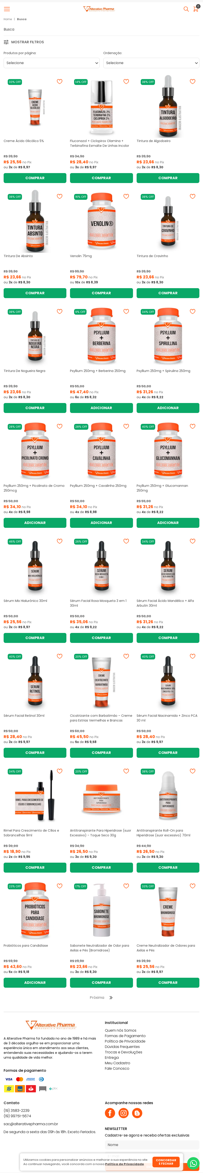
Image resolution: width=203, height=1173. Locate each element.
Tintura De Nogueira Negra (24, 371)
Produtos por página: (20, 53)
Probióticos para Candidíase (26, 945)
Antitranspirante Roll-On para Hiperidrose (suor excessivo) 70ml (163, 833)
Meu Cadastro (117, 1063)
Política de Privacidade (125, 1041)
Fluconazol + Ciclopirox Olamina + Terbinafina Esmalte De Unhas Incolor (99, 143)
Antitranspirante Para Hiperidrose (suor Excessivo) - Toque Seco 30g (100, 833)
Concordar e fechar (166, 1162)
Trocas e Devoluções (123, 1052)
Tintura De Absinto (18, 256)
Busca (22, 19)
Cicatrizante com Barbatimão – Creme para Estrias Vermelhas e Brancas (101, 718)
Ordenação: (112, 53)
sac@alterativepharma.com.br (31, 1124)
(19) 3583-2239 (16, 1110)
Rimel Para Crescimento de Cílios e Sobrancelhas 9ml (31, 833)
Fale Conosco (117, 1068)
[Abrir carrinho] (195, 9)
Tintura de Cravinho (152, 256)
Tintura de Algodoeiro (154, 141)
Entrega (112, 1057)
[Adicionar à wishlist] (59, 81)
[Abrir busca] (186, 9)
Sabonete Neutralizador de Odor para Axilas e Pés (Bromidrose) (99, 948)
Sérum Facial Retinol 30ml (24, 715)
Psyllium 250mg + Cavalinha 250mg (98, 485)
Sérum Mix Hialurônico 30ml (25, 601)
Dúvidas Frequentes (122, 1046)
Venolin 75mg (81, 256)
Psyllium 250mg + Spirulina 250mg (163, 371)
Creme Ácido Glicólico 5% (24, 141)
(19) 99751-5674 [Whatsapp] (17, 1116)
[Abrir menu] (8, 9)
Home (8, 19)
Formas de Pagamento (125, 1035)
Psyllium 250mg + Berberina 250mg (98, 371)
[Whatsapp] (193, 1163)
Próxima (97, 997)
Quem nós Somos (120, 1030)
